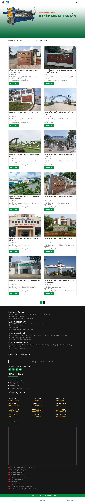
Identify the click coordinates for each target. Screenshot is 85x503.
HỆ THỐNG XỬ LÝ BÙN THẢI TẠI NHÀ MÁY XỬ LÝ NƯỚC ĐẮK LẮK (60, 71)
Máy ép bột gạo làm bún (17, 479)
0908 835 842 (37, 411)
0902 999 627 (61, 401)
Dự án (20, 40)
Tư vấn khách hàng (16, 380)
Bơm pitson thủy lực (16, 481)
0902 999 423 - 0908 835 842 (24, 337)
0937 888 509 (37, 406)
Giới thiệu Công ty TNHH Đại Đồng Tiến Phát (23, 467)
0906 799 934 (61, 416)
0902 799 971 (13, 406)
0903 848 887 (13, 411)
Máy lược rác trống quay (17, 484)
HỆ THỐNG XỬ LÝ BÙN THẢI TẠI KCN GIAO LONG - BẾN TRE (23, 71)
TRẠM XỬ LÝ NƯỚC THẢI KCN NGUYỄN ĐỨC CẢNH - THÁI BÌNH (24, 197)
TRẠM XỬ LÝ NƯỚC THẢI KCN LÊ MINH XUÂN (24, 280)
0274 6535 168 (20, 316)
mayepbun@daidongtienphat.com (23, 318)
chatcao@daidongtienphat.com (22, 339)
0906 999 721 (20, 346)
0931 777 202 (13, 416)
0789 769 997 (13, 401)
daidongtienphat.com (48, 495)
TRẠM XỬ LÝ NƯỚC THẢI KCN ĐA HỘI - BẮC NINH (59, 113)
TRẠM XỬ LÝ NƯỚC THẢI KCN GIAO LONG (59, 196)
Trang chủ (12, 40)
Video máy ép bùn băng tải (18, 472)
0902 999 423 (37, 416)
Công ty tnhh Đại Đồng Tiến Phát (43, 362)
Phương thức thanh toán (17, 383)
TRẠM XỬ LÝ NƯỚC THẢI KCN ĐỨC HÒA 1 (58, 238)
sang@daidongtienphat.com (21, 348)
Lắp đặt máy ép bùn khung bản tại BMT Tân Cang (24, 489)
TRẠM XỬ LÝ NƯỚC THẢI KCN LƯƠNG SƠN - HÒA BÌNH (59, 155)
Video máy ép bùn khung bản (19, 470)
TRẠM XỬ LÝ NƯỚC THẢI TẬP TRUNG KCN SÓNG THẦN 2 (59, 281)
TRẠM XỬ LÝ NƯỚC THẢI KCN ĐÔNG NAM (23, 112)
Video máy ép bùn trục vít (18, 474)
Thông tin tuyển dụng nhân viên (19, 388)
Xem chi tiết (14, 83)
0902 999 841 (61, 411)
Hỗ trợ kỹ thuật (14, 385)
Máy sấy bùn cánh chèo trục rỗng (20, 477)
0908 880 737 (37, 401)
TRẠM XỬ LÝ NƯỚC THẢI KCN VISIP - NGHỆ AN (24, 155)
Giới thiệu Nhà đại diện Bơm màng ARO (21, 486)
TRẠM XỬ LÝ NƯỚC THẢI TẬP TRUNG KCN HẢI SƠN (23, 239)
